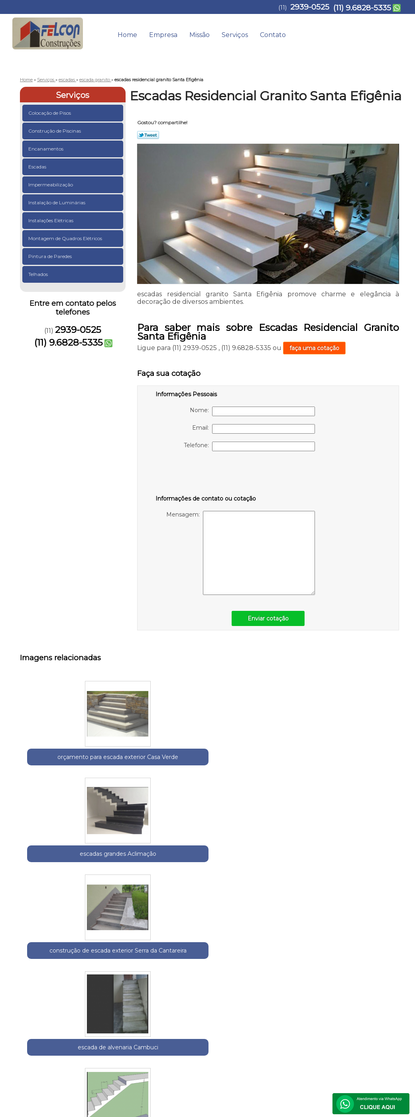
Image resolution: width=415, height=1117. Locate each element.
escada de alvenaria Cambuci (291, 761)
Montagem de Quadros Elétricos (65, 238)
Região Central (100, 957)
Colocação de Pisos (50, 113)
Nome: (252, 411)
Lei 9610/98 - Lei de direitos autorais (175, 1002)
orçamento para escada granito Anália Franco (213, 880)
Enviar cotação (268, 618)
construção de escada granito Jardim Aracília (136, 880)
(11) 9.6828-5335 (362, 7)
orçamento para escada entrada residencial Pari (369, 765)
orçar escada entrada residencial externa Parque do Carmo (291, 884)
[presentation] (206, 474)
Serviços (235, 35)
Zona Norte (168, 957)
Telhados (38, 274)
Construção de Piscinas (55, 131)
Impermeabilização (51, 185)
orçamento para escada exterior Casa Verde (58, 765)
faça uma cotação (314, 348)
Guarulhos (64, 957)
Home (127, 35)
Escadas (37, 167)
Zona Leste (136, 957)
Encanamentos (46, 149)
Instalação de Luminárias (57, 202)
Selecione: (34, 957)
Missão (199, 35)
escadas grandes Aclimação (136, 761)
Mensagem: (240, 553)
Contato (273, 35)
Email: (253, 429)
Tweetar (148, 135)
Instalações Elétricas (51, 220)
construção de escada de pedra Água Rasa (58, 880)
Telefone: (249, 446)
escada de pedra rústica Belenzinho (369, 876)
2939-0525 (309, 7)
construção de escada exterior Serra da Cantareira (214, 765)
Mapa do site (382, 1029)
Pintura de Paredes (50, 256)
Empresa (163, 35)
